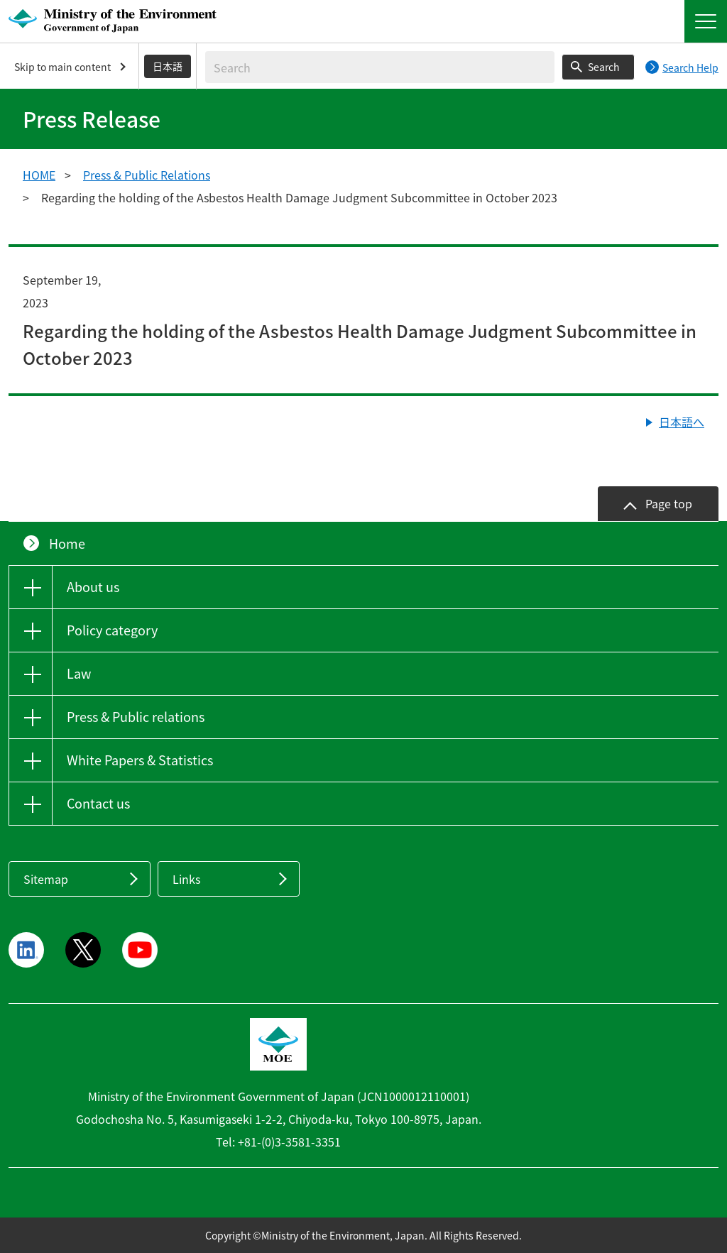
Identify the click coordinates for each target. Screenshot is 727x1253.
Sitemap (45, 878)
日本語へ (681, 421)
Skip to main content (62, 67)
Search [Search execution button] (604, 67)
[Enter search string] (379, 67)
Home (67, 543)
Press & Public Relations (146, 174)
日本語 (167, 66)
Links (186, 878)
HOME (39, 174)
